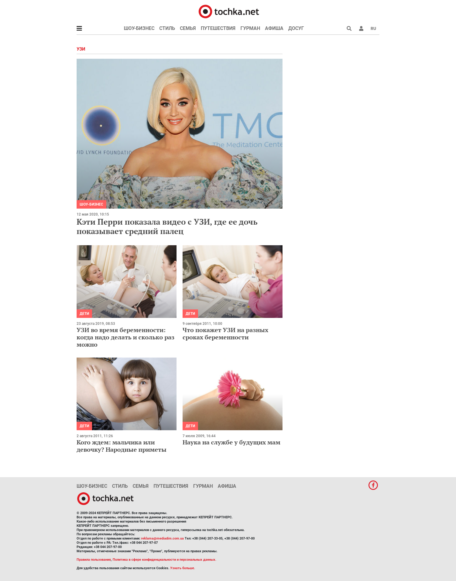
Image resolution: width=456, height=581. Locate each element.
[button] (361, 28)
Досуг (296, 28)
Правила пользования (94, 560)
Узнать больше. (182, 568)
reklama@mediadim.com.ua (162, 538)
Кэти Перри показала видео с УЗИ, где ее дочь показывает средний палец (167, 226)
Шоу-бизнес (139, 28)
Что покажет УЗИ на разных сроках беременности (225, 333)
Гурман (250, 28)
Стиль (167, 28)
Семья (188, 28)
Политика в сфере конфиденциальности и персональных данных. (164, 560)
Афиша (274, 28)
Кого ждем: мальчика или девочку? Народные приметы (122, 446)
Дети (84, 314)
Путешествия (218, 28)
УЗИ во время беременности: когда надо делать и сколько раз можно (125, 337)
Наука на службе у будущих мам (231, 442)
